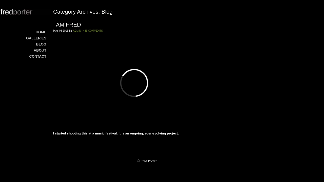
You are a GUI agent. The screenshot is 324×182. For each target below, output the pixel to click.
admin (77, 30)
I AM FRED (67, 24)
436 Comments (93, 30)
